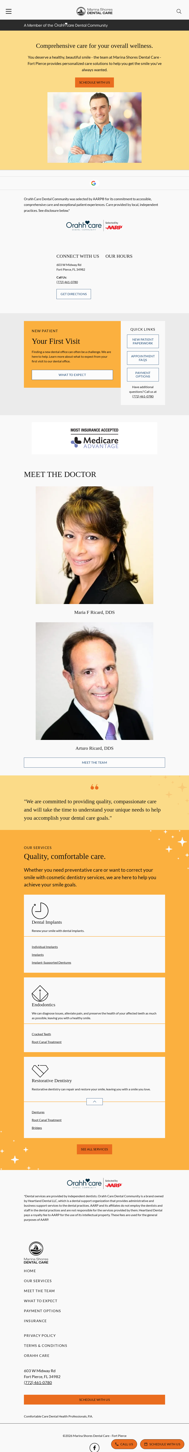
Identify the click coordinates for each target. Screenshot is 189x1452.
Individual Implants (45, 947)
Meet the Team (94, 762)
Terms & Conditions (45, 1345)
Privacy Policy (40, 1335)
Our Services (38, 1281)
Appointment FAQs (143, 357)
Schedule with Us (94, 82)
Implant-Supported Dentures (51, 962)
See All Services (94, 1149)
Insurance (35, 1321)
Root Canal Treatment (47, 1042)
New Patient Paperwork (143, 341)
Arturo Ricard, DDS (94, 748)
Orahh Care (36, 1355)
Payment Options (142, 374)
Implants (38, 954)
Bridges (37, 1128)
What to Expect (72, 375)
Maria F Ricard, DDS (94, 612)
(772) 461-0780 (67, 282)
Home (30, 1271)
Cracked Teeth (41, 1034)
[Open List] (94, 1101)
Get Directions (74, 294)
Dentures (38, 1112)
